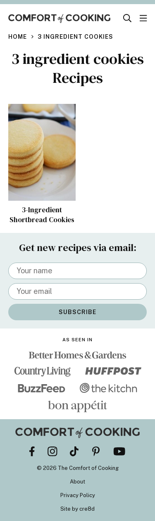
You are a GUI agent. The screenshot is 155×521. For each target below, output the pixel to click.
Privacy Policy (77, 495)
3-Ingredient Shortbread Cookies (42, 215)
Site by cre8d (77, 509)
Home (17, 36)
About (77, 482)
